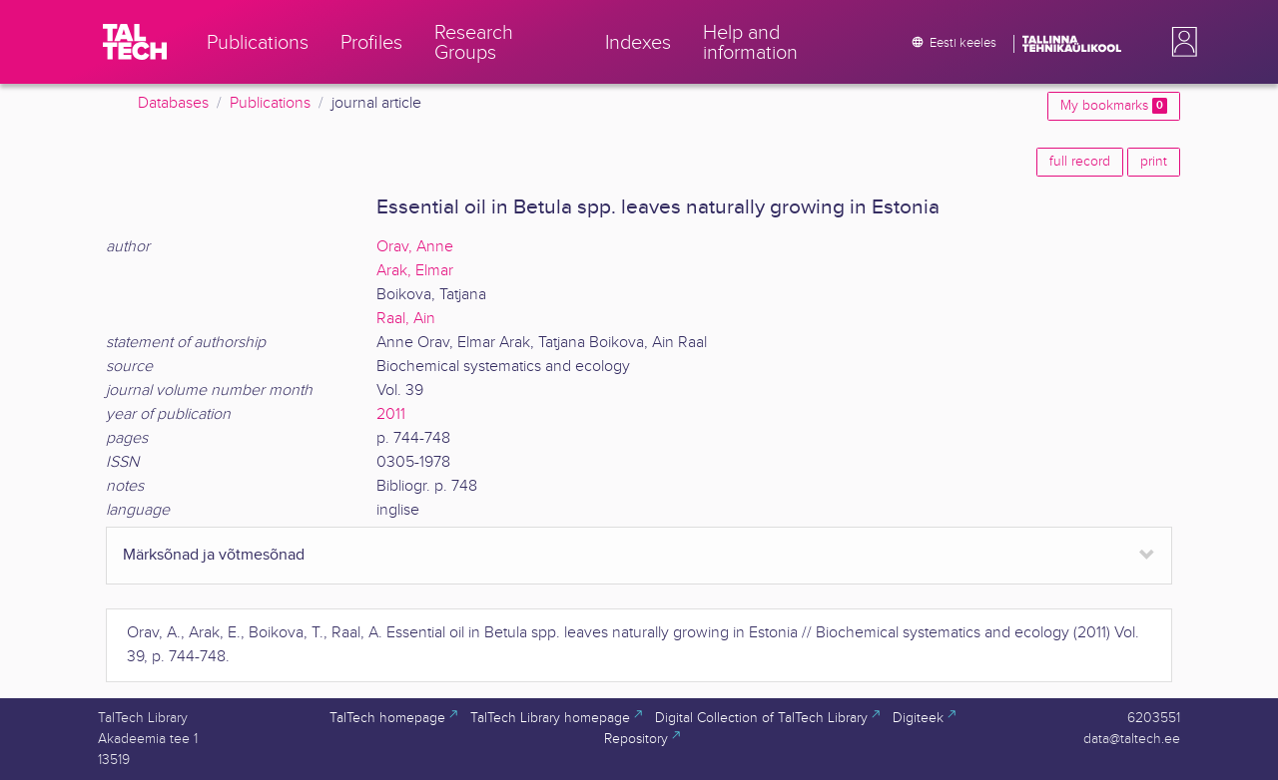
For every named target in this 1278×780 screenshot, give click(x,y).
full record (1079, 162)
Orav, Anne (414, 246)
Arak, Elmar (414, 270)
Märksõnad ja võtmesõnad (214, 555)
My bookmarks (1113, 106)
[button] (1180, 42)
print (1153, 162)
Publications (270, 103)
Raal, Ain (405, 318)
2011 (390, 414)
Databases (173, 103)
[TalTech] (135, 42)
